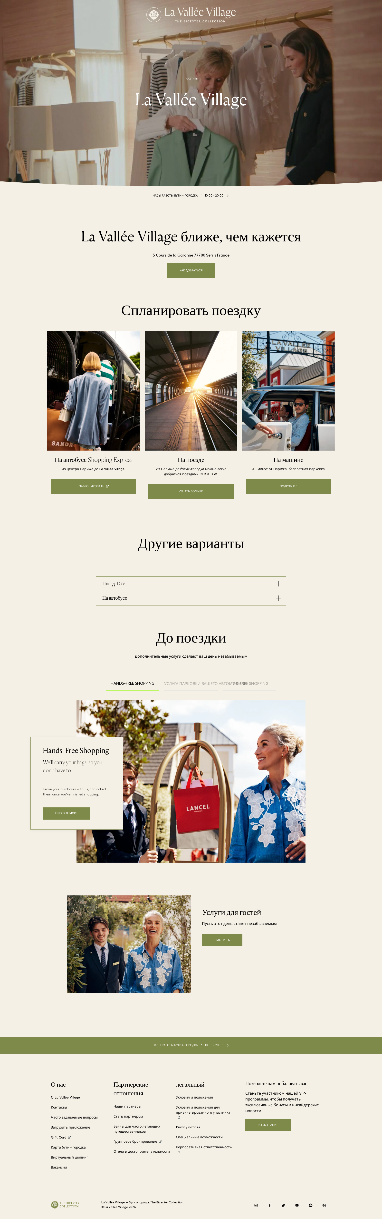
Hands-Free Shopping (132, 684)
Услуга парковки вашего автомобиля (191, 684)
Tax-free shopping (249, 684)
